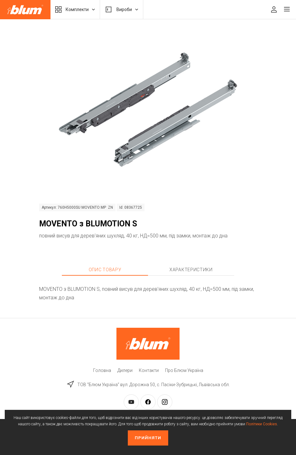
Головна (102, 370)
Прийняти (148, 437)
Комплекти (75, 9)
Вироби (121, 9)
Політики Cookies (261, 424)
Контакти (149, 370)
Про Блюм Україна (184, 370)
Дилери (125, 370)
